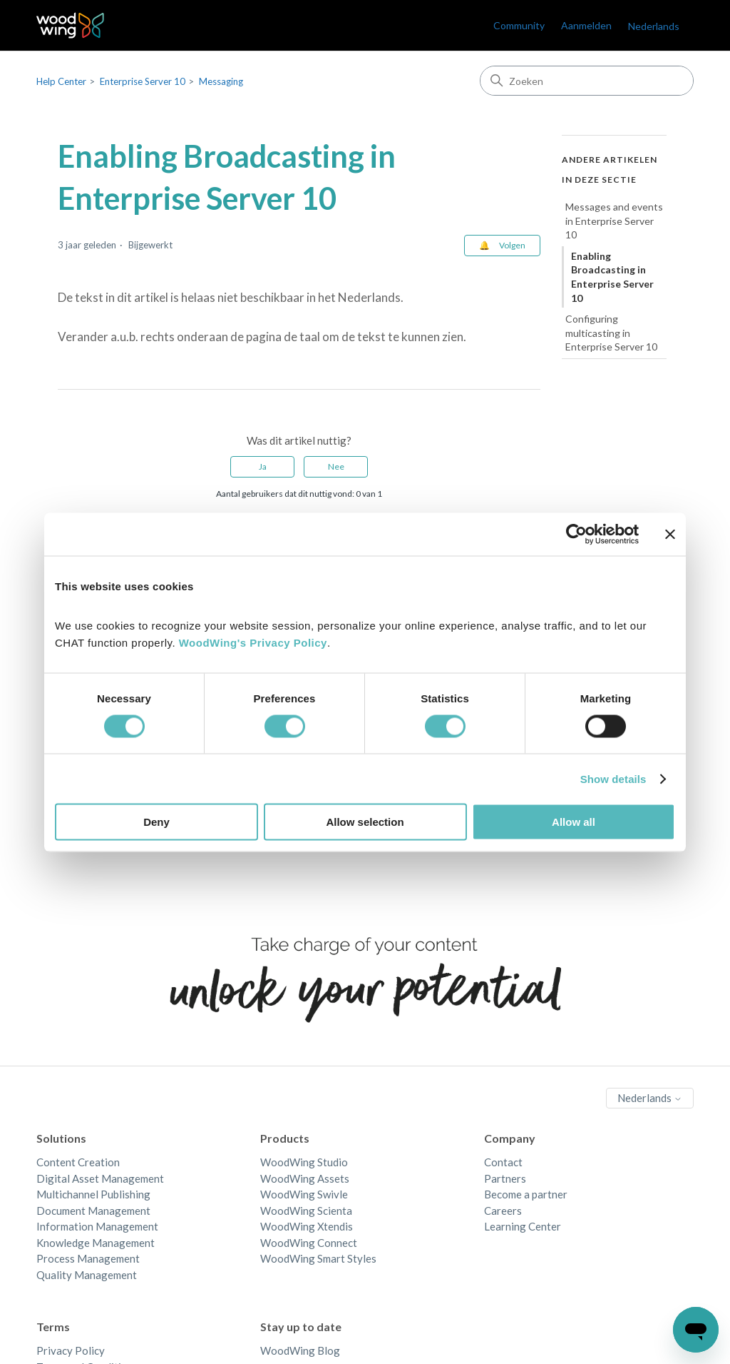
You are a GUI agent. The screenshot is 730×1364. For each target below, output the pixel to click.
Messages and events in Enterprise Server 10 (614, 221)
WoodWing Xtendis (306, 1226)
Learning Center (522, 1226)
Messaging (221, 81)
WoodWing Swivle (304, 1194)
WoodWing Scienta (306, 1210)
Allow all (573, 822)
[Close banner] (670, 534)
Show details (613, 778)
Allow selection (364, 822)
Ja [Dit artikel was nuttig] (263, 466)
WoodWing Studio (304, 1162)
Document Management (93, 1210)
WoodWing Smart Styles (318, 1258)
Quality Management (86, 1274)
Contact (503, 1162)
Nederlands (653, 26)
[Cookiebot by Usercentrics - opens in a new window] (576, 534)
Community (519, 25)
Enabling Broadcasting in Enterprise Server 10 (612, 277)
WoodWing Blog (300, 1350)
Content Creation (78, 1162)
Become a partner (525, 1194)
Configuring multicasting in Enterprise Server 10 (611, 333)
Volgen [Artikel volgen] (512, 245)
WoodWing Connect (308, 1242)
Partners (505, 1178)
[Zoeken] (586, 80)
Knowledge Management (95, 1242)
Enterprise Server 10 (142, 81)
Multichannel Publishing (93, 1194)
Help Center (61, 81)
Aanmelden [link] (586, 25)
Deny (156, 822)
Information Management (97, 1226)
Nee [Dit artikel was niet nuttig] (336, 466)
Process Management (88, 1258)
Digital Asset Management (100, 1178)
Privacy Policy (70, 1350)
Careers (503, 1210)
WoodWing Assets (304, 1178)
